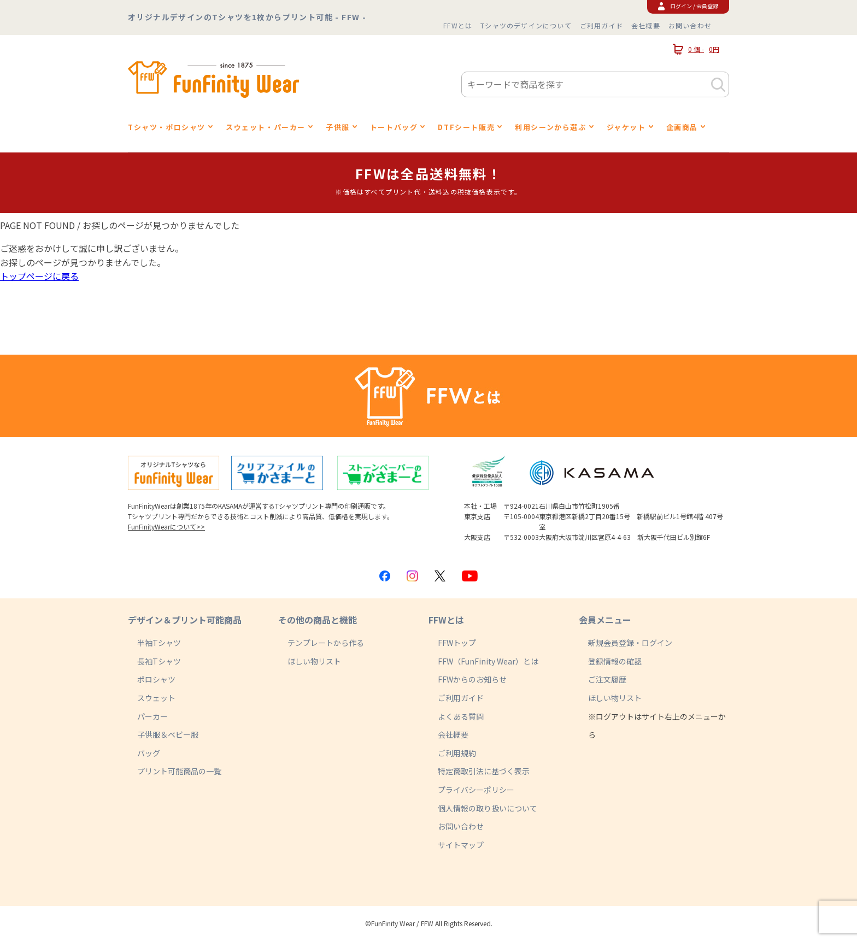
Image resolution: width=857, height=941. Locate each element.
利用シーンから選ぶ (550, 127)
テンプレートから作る (325, 642)
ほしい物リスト (314, 661)
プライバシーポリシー (476, 789)
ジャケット (626, 127)
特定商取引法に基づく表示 (484, 771)
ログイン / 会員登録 (688, 6)
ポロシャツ (156, 679)
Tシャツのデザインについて (526, 25)
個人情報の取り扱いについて (487, 808)
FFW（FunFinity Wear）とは (488, 661)
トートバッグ (394, 127)
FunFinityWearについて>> (166, 526)
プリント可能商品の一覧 (179, 771)
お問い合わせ (690, 25)
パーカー (152, 716)
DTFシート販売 (466, 127)
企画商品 (682, 127)
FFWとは (457, 25)
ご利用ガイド (601, 25)
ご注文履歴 (607, 679)
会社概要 (645, 25)
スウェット (156, 697)
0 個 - (696, 49)
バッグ (148, 753)
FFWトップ (457, 642)
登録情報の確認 (615, 661)
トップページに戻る (39, 276)
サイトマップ (461, 844)
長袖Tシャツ (159, 661)
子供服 (338, 127)
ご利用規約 (457, 753)
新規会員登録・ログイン (630, 642)
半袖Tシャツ (159, 642)
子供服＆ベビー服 (167, 734)
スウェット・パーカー (266, 127)
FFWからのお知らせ (472, 679)
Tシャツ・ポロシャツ (167, 127)
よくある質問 (461, 716)
